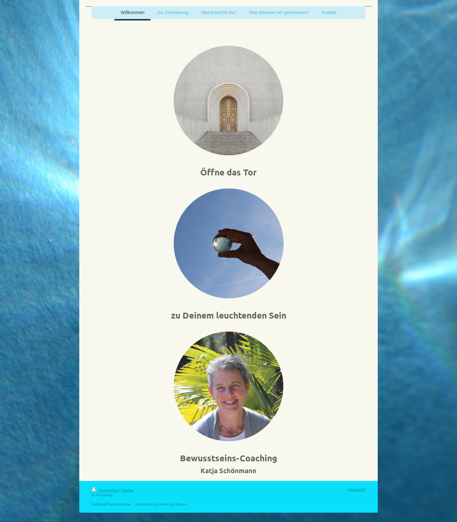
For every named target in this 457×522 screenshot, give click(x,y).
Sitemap (127, 489)
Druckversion (105, 489)
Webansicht (356, 489)
